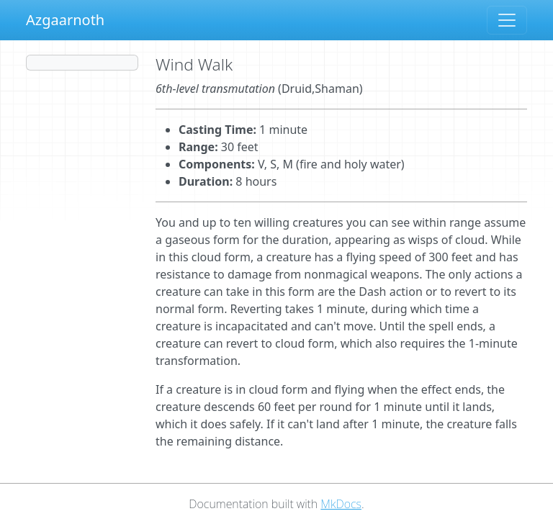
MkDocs (340, 504)
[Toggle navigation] (507, 20)
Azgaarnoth (65, 20)
